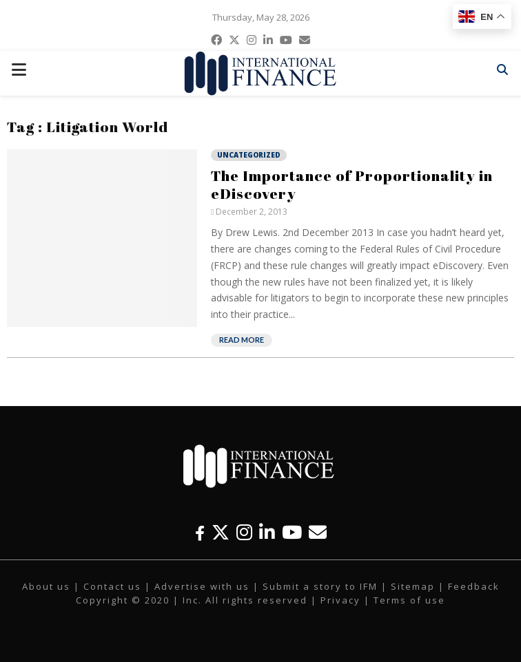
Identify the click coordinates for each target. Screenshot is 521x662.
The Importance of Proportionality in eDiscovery (352, 184)
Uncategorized (248, 155)
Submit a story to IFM (320, 586)
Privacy (340, 600)
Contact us (112, 586)
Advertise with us (201, 586)
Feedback (474, 586)
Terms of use (409, 600)
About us (46, 586)
